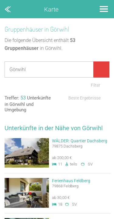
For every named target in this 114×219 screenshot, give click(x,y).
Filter (95, 85)
